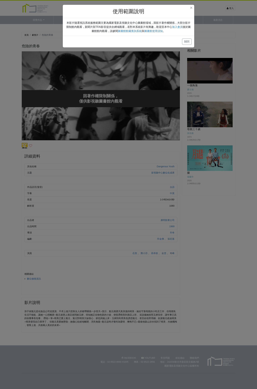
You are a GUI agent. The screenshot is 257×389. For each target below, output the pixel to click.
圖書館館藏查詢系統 (130, 31)
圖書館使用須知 (153, 31)
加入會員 (177, 27)
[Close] (191, 7)
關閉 (186, 41)
